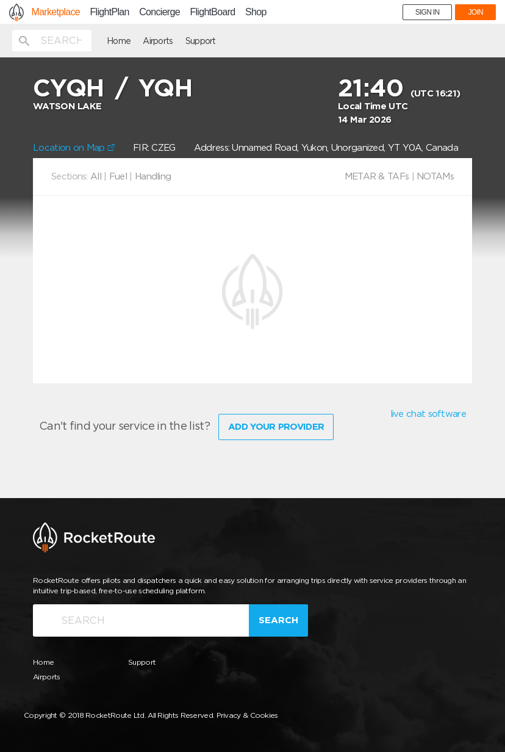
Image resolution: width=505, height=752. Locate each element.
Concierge (159, 12)
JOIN (475, 12)
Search (278, 620)
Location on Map (74, 147)
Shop (256, 12)
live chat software (428, 413)
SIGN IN (427, 12)
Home (119, 41)
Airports (158, 41)
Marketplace (56, 12)
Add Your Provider (276, 426)
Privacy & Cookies (247, 715)
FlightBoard (212, 12)
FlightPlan (109, 12)
